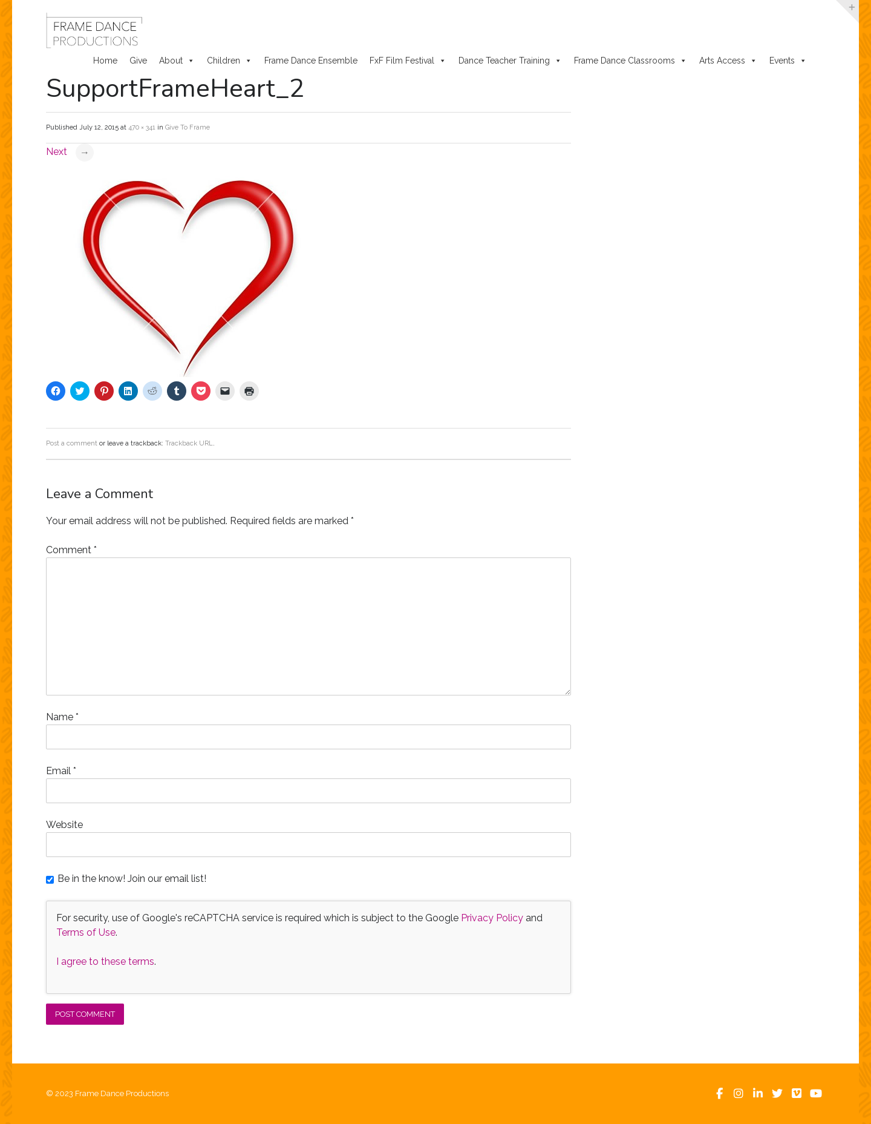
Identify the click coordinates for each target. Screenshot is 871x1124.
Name (62, 717)
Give (138, 60)
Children (229, 60)
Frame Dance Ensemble (310, 60)
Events (788, 60)
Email (61, 771)
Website (64, 824)
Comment (71, 550)
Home (105, 60)
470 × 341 (141, 127)
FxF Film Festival (408, 60)
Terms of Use (86, 932)
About (177, 60)
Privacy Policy (492, 918)
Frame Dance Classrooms (630, 60)
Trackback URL (189, 443)
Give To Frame (187, 127)
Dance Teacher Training (510, 60)
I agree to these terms (105, 961)
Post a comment (71, 443)
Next (70, 151)
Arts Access (728, 60)
